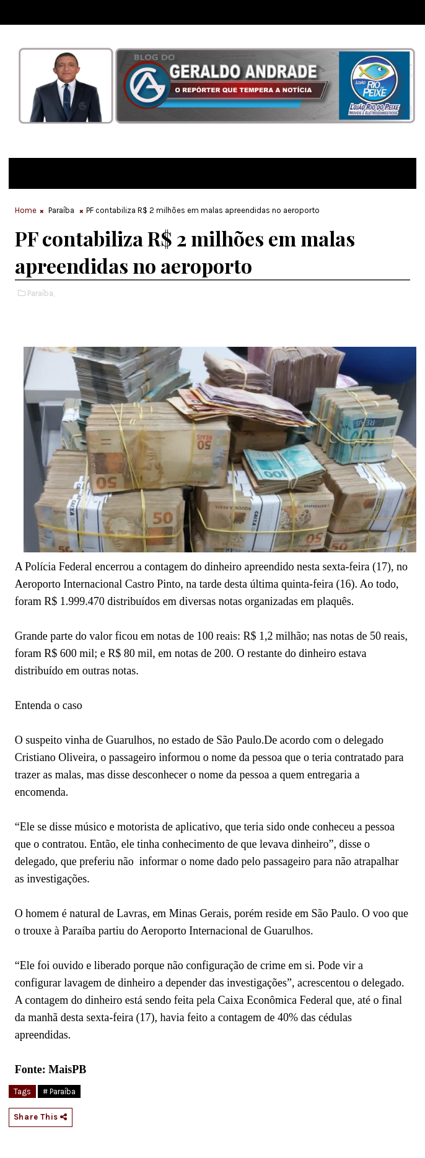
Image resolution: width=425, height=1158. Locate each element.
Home (26, 210)
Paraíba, (41, 293)
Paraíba (61, 210)
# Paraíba (59, 1091)
